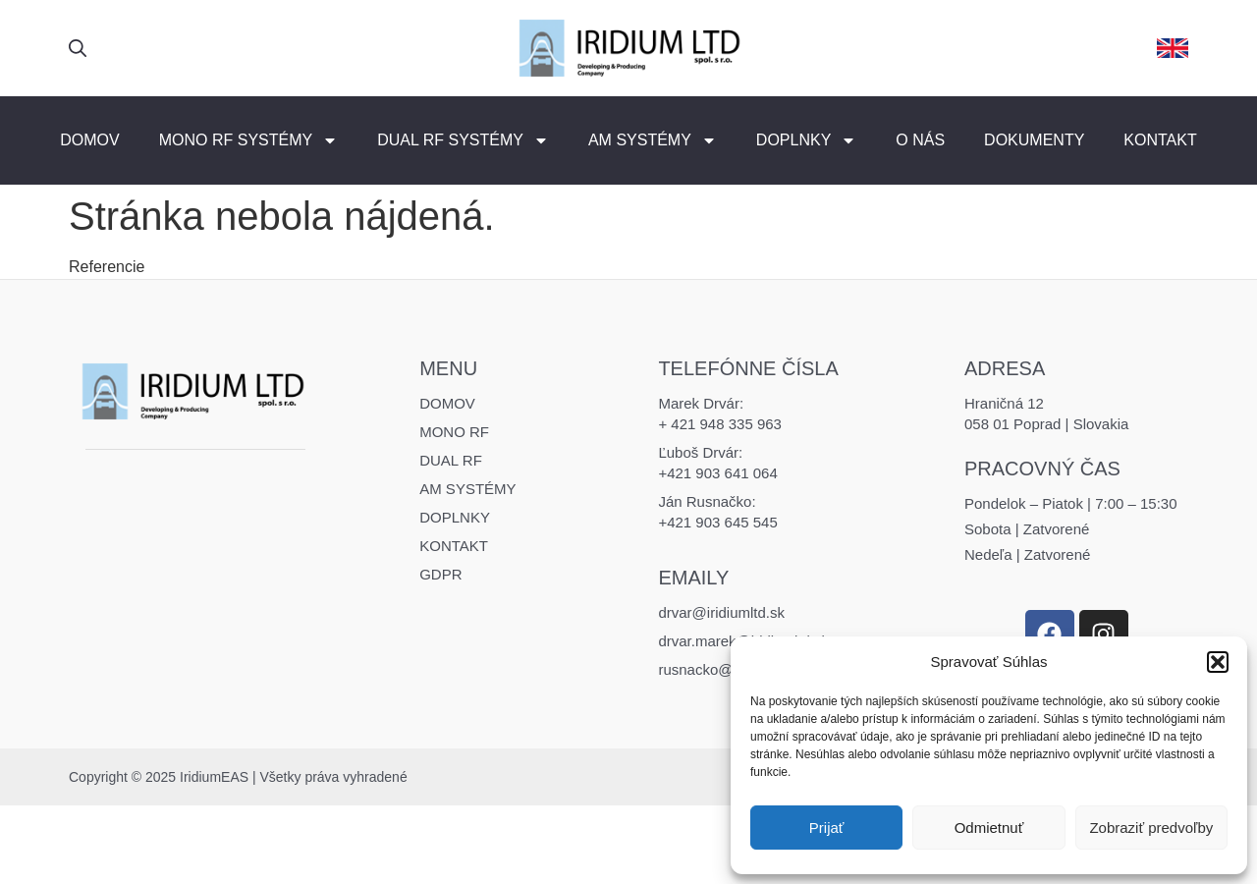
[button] (1218, 662)
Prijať (827, 827)
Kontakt (1159, 140)
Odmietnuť (989, 827)
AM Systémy (652, 140)
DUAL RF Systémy (463, 140)
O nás (920, 140)
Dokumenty (1034, 140)
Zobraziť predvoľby (1151, 827)
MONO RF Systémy (248, 140)
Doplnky (806, 140)
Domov (89, 140)
